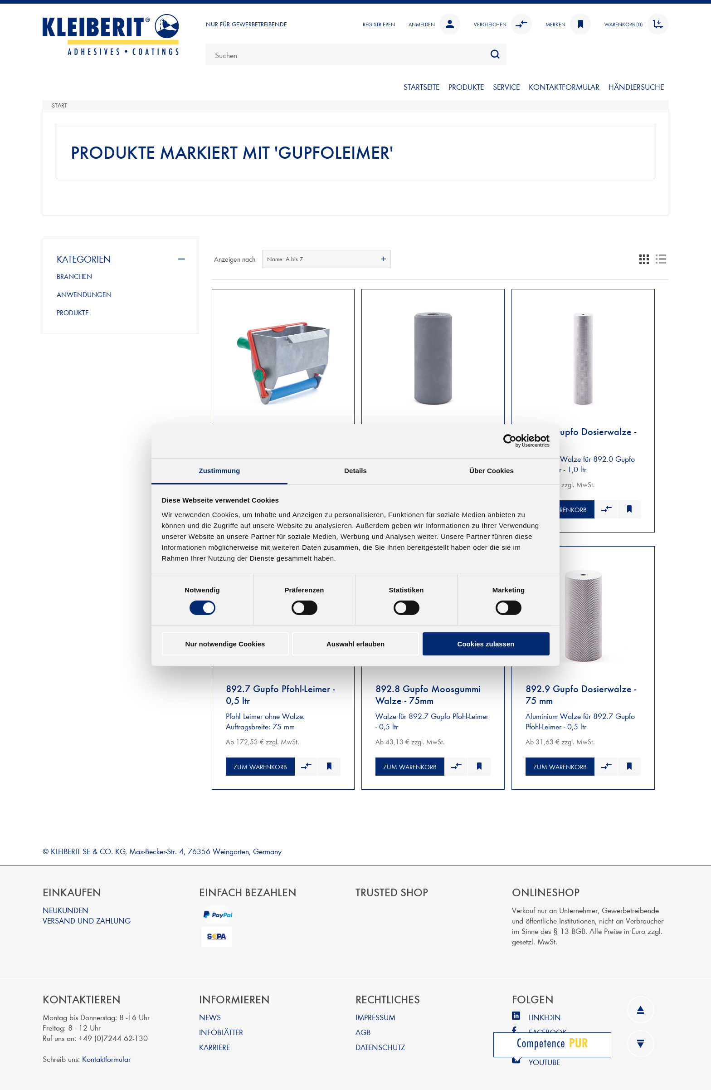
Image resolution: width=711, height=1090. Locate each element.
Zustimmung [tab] (219, 470)
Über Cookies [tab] (491, 470)
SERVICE (506, 86)
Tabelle (644, 259)
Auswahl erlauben (355, 644)
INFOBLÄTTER (221, 1027)
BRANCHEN (74, 276)
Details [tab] (355, 470)
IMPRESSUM (375, 1012)
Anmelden (434, 24)
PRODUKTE (466, 86)
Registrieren (379, 24)
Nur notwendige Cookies (225, 644)
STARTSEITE (421, 86)
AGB (363, 1027)
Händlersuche (636, 86)
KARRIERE (214, 1042)
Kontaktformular (106, 1054)
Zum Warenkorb (560, 507)
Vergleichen (503, 24)
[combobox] (356, 54)
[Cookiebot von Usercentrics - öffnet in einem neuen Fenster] (510, 441)
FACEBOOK (548, 1027)
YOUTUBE (544, 1057)
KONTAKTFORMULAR (564, 86)
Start (59, 105)
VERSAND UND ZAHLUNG (87, 916)
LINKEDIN (545, 1012)
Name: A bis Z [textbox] (285, 259)
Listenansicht (660, 259)
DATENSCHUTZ (380, 1042)
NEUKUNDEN (65, 905)
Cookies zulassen (486, 644)
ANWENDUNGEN (84, 294)
